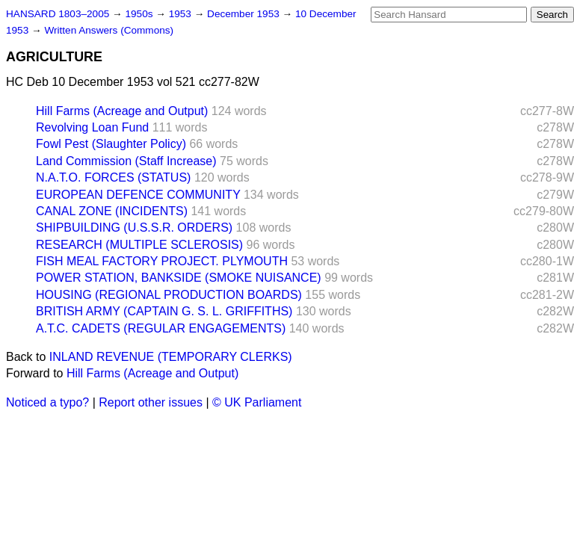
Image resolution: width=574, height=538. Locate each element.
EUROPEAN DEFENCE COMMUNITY (138, 194)
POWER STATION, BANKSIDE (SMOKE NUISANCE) (178, 277)
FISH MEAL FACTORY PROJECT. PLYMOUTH (162, 261)
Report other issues (151, 402)
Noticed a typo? (47, 402)
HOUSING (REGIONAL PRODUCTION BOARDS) (169, 294)
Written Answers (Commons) (108, 30)
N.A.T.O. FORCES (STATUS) (113, 177)
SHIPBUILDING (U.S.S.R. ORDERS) (134, 227)
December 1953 (245, 13)
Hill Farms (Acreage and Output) (122, 111)
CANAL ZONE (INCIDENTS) (112, 211)
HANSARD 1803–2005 (57, 13)
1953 (181, 13)
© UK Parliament (256, 402)
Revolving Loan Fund (92, 127)
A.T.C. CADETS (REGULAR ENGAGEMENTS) (161, 328)
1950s (140, 13)
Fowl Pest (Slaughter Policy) (111, 143)
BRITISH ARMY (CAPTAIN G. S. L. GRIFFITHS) (164, 311)
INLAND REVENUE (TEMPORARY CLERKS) (170, 356)
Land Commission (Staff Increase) (126, 161)
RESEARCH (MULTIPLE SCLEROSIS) (139, 244)
